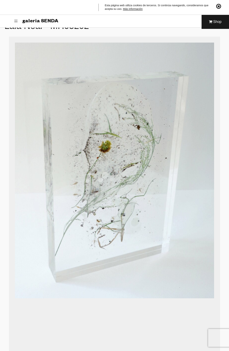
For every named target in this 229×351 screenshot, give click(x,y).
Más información (133, 9)
